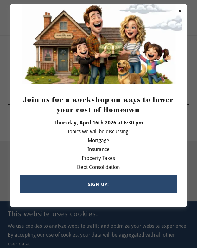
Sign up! (98, 184)
